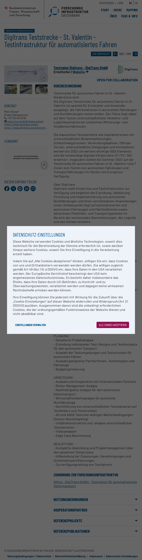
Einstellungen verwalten (30, 325)
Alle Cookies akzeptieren (113, 325)
